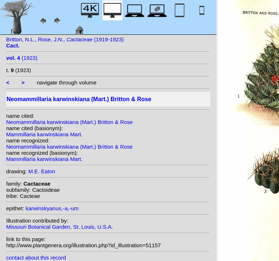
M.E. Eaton (41, 171)
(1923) (21, 58)
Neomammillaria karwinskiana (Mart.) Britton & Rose (69, 122)
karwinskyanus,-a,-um (51, 208)
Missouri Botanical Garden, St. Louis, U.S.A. (59, 227)
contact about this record (36, 257)
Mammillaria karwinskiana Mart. (44, 134)
